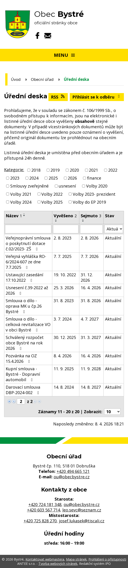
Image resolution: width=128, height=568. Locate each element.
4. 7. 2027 (89, 319)
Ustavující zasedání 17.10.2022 (24, 277)
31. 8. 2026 (91, 300)
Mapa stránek (76, 559)
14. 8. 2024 (64, 387)
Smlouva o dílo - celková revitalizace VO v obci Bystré (28, 324)
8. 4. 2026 (62, 355)
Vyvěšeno (65, 215)
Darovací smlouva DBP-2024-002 (23, 389)
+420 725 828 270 (40, 521)
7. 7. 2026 (89, 256)
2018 (35, 170)
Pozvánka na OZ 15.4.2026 (21, 358)
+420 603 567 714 (43, 510)
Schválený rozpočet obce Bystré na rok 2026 (25, 343)
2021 (93, 170)
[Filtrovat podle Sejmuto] (91, 229)
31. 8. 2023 (64, 300)
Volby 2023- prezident (94, 194)
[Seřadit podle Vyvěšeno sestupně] (56, 221)
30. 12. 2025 (65, 337)
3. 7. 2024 (62, 319)
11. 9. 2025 (64, 368)
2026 (72, 178)
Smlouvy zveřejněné (29, 186)
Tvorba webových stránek (57, 563)
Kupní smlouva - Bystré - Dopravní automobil (23, 374)
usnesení (67, 186)
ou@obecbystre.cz (72, 476)
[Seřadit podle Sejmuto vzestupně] (83, 219)
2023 (14, 178)
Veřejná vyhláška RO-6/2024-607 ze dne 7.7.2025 (26, 262)
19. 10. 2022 (65, 274)
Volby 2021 (20, 194)
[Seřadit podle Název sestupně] (24, 216)
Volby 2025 (52, 202)
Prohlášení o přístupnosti (107, 559)
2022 (112, 170)
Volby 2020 (96, 186)
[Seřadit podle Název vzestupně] (24, 214)
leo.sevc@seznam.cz (81, 510)
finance (94, 178)
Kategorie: (14, 169)
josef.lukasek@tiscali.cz (81, 521)
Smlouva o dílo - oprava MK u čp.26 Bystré (24, 306)
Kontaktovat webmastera (44, 559)
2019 (55, 170)
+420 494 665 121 (73, 471)
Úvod (16, 79)
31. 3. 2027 (91, 337)
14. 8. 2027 (91, 387)
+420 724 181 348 (44, 504)
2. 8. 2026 (89, 238)
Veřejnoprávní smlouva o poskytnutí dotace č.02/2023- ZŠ (28, 243)
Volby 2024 (20, 202)
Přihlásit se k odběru (97, 97)
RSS (58, 97)
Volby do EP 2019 (89, 202)
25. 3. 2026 (64, 287)
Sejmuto (91, 215)
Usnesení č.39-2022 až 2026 (27, 290)
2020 (74, 170)
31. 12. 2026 (87, 277)
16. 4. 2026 (91, 287)
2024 (33, 178)
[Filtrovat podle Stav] (113, 229)
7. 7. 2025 (62, 256)
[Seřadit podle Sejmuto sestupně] (83, 221)
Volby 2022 (52, 194)
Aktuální (113, 238)
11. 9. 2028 (91, 368)
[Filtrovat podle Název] (28, 229)
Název (14, 215)
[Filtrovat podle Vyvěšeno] (65, 229)
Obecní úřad (42, 79)
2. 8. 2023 (62, 238)
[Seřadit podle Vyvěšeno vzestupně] (56, 219)
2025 (53, 178)
